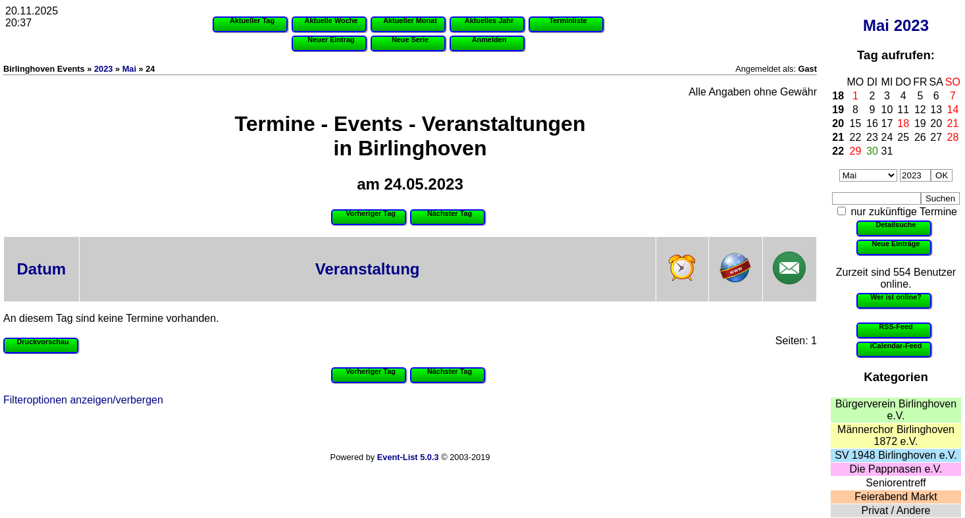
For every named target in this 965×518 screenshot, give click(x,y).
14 (953, 109)
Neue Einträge (896, 243)
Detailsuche (895, 224)
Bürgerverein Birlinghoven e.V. (895, 409)
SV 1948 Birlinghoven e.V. (895, 455)
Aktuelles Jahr (489, 20)
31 (887, 151)
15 (856, 123)
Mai (876, 25)
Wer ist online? (896, 297)
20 (838, 123)
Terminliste (568, 20)
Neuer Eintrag (330, 39)
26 (920, 137)
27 (936, 137)
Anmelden (489, 39)
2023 (911, 25)
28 (953, 137)
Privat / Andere (896, 510)
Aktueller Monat (410, 20)
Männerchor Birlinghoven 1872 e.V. (895, 435)
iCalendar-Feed (896, 346)
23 (872, 137)
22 (856, 137)
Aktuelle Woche (331, 20)
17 (887, 123)
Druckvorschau (42, 342)
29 (856, 151)
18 (838, 95)
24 (887, 137)
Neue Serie (410, 39)
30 (872, 151)
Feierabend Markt (895, 496)
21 (953, 123)
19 (838, 109)
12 (920, 109)
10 (887, 109)
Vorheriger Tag (371, 213)
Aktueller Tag (252, 20)
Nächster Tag (449, 213)
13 (936, 109)
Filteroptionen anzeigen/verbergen (83, 399)
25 (903, 137)
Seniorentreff (896, 482)
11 (903, 109)
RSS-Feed (895, 326)
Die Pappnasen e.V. (896, 469)
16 (872, 123)
